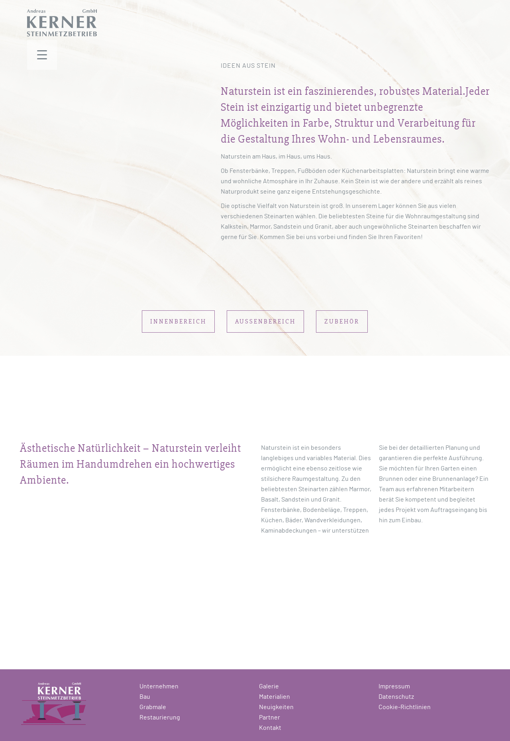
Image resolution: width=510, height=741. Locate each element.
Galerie (269, 686)
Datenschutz (396, 697)
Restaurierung (159, 717)
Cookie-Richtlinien (405, 707)
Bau (144, 697)
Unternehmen (158, 686)
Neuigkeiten (276, 707)
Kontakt (270, 728)
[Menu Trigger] (42, 55)
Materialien (274, 697)
